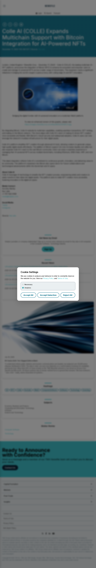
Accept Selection (48, 295)
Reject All (67, 295)
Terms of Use (62, 278)
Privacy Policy (48, 278)
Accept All (28, 295)
